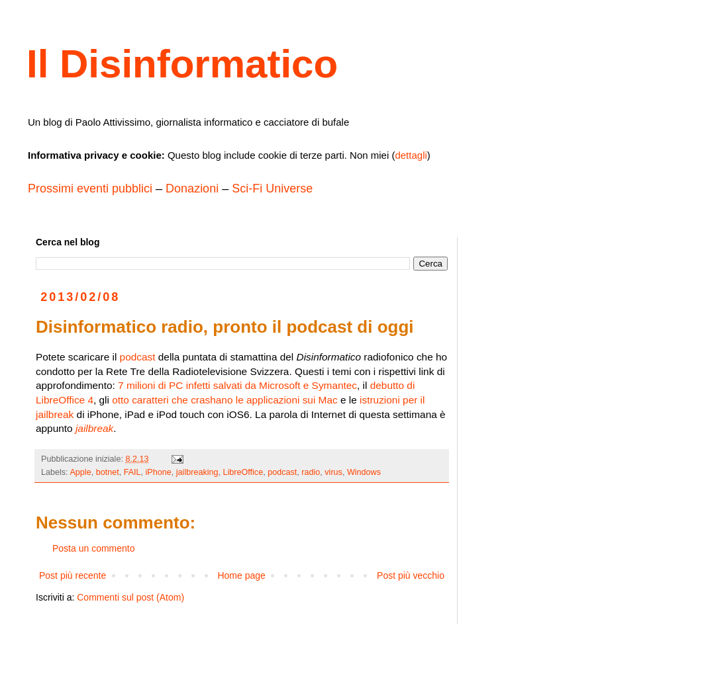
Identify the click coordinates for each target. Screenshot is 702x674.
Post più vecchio (410, 575)
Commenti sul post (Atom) (130, 597)
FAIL (132, 472)
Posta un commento (93, 548)
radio (310, 472)
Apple (80, 472)
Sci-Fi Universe (272, 188)
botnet (107, 472)
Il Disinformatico (182, 64)
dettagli (410, 155)
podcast (138, 356)
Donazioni (192, 188)
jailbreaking (197, 472)
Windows (364, 472)
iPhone (159, 472)
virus (333, 472)
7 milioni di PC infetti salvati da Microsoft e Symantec (237, 385)
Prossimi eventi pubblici (90, 188)
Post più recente (72, 575)
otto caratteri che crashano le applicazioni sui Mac (224, 399)
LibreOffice (243, 472)
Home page (241, 575)
